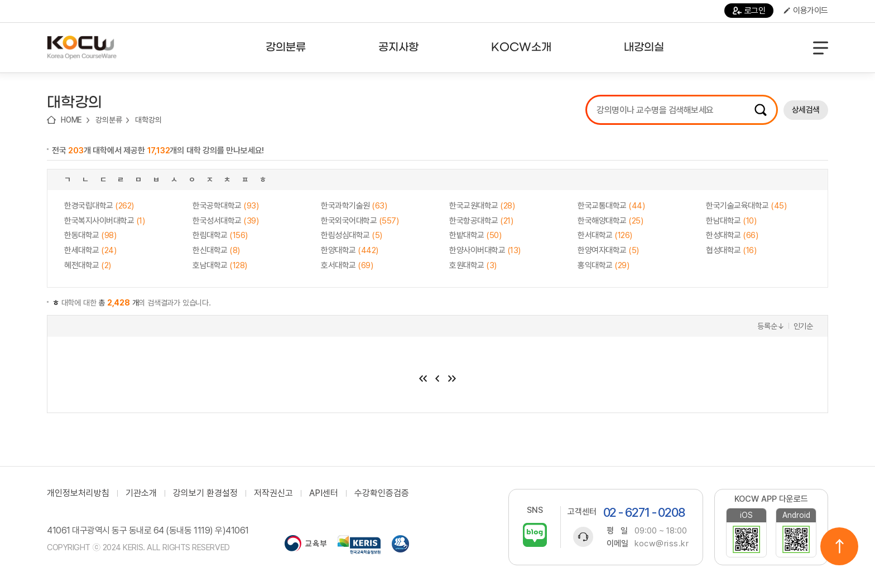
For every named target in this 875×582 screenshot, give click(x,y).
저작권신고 (273, 493)
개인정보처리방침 (78, 493)
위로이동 (839, 546)
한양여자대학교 (608, 250)
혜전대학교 (87, 265)
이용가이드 (805, 11)
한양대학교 (349, 250)
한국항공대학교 (481, 221)
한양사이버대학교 (485, 250)
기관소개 (141, 493)
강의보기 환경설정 (205, 493)
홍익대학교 (603, 265)
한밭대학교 (475, 235)
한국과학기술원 (354, 206)
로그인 (749, 11)
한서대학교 (605, 235)
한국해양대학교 (610, 221)
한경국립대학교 (99, 206)
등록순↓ (770, 326)
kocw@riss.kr (661, 544)
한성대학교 (732, 235)
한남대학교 (731, 221)
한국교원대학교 (482, 206)
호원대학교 (473, 265)
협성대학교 (731, 250)
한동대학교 (90, 235)
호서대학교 (347, 265)
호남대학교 (220, 265)
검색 (760, 110)
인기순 (803, 326)
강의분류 (108, 119)
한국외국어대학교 (359, 221)
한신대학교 (216, 250)
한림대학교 (220, 235)
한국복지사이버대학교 (104, 221)
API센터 (323, 493)
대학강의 (148, 119)
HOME (71, 120)
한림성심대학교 (351, 235)
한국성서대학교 (225, 221)
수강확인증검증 (381, 493)
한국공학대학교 (225, 206)
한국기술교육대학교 (746, 206)
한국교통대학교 (611, 206)
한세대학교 (90, 250)
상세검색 (806, 110)
